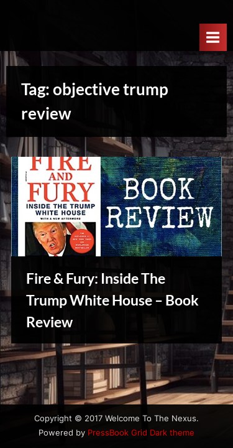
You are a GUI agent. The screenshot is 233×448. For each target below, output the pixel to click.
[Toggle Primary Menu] (213, 37)
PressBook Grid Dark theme (141, 432)
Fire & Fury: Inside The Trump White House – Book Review (112, 299)
